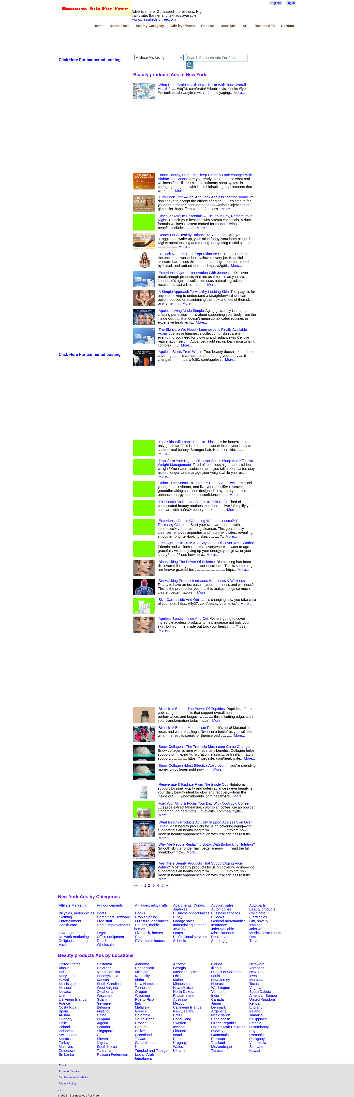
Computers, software (113, 917)
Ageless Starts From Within (180, 352)
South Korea (107, 1047)
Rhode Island (183, 995)
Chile (63, 1023)
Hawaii (64, 980)
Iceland (179, 1027)
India (215, 995)
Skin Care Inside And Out (179, 600)
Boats (101, 913)
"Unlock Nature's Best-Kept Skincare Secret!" (195, 254)
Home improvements (113, 925)
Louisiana (219, 976)
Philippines (258, 1019)
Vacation (66, 945)
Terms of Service (69, 1071)
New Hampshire (148, 984)
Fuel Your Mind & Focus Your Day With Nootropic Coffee (204, 803)
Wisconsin (105, 995)
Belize (140, 1031)
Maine (178, 980)
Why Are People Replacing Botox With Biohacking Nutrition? (207, 844)
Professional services (190, 937)
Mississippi (67, 984)
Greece (141, 1011)
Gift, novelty (258, 921)
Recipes (255, 937)
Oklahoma (105, 992)
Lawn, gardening (72, 933)
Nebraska (219, 984)
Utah (62, 995)
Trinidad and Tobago (151, 1051)
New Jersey (220, 980)
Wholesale (105, 945)
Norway (217, 1031)
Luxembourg (259, 1027)
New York (257, 972)
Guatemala (220, 1035)
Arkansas (256, 968)
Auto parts (257, 905)
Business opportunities (191, 913)
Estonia (255, 1023)
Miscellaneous (222, 933)
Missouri (65, 988)
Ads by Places (182, 26)
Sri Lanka (66, 1054)
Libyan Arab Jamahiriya (144, 1056)
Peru (177, 1039)
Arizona (179, 964)
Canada (217, 999)
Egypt (253, 1031)
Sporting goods (223, 941)
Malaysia (142, 1007)
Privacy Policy (67, 1083)
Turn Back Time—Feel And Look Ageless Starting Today (203, 197)
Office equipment (110, 937)
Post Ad (207, 26)
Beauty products (262, 909)
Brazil (177, 1015)
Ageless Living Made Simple (181, 311)
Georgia (179, 968)
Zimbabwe (67, 1051)
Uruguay (180, 1043)
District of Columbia (226, 972)
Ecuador (103, 1027)
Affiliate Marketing (73, 905)
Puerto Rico (144, 999)
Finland (103, 1011)
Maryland (66, 976)
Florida (216, 964)
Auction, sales (222, 905)
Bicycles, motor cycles (76, 913)
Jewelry (179, 929)
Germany (104, 1003)
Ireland (254, 1011)
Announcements (110, 905)
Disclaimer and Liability (73, 1077)
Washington (220, 988)
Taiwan (140, 1039)
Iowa (253, 976)
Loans (178, 933)
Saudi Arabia (145, 1043)
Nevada (65, 992)
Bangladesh (220, 1019)
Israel (177, 1035)
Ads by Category (149, 26)
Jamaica (256, 1015)
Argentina (219, 1011)
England (256, 1007)
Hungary (65, 1019)
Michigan (142, 972)
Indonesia (66, 1031)
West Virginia (107, 988)
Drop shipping (146, 917)
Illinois (216, 968)
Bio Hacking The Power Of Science (187, 562)
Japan (216, 1003)
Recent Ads (119, 26)
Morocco (66, 1039)
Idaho (139, 980)
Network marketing (74, 937)
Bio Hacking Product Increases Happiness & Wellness (202, 581)
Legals (102, 933)
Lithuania (180, 1031)
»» (172, 885)
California (104, 964)
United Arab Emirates (228, 1027)
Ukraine (179, 1051)
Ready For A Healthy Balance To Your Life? (193, 235)
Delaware (257, 964)
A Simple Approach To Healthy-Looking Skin (194, 292)
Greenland (143, 1035)
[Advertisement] (147, 41)
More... (239, 93)
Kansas (103, 980)
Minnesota (181, 984)
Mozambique (221, 1047)
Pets (138, 937)
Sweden (179, 1023)
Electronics (258, 917)
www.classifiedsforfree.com (154, 19)
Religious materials (74, 941)
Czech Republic (223, 1023)
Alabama (142, 964)
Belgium (103, 1007)
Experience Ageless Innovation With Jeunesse (196, 273)
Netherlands (221, 1015)
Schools (179, 941)
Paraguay (257, 1039)
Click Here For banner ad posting (90, 60)
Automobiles (221, 909)
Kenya (254, 1003)
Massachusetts (185, 972)
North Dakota (183, 992)
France (64, 1003)
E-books (217, 917)
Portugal (141, 1027)
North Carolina (108, 972)
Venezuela (257, 1043)
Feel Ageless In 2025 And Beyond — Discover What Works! (206, 543)
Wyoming (142, 995)
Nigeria (102, 1043)
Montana (256, 980)
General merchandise (228, 921)
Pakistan (218, 1039)
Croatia (141, 1023)
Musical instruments (265, 933)
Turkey (64, 1043)
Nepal (139, 1047)
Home (98, 26)
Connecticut (144, 968)
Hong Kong (182, 1019)
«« (136, 885)
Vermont (218, 992)
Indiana (65, 972)
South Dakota (260, 992)
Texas (254, 984)
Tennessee (143, 988)
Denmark (218, 1007)
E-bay (177, 917)
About (62, 1065)
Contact (287, 26)
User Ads (228, 26)
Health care (68, 925)
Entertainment (70, 921)
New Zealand (183, 1011)
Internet (255, 925)
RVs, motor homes (150, 941)
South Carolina (109, 984)
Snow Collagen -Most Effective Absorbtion (192, 765)
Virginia (255, 988)
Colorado (104, 968)
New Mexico (183, 988)
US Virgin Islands (72, 999)
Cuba (101, 1035)
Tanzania (104, 1051)
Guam (102, 999)
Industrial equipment (189, 925)
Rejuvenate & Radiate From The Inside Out (193, 784)
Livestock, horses (149, 933)
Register (275, 3)
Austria (64, 1015)
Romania (256, 1035)
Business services (225, 913)
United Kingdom (262, 999)
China (101, 1015)
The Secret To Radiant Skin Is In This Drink (193, 502)
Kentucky (142, 976)
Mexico (178, 1003)
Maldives (66, 1047)
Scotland (256, 1047)
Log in (290, 3)
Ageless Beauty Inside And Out (183, 619)
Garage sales (183, 921)
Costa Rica (67, 1007)
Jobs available (222, 929)
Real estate (220, 937)
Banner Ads (265, 26)
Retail (101, 941)
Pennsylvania (107, 976)
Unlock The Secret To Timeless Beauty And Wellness (201, 483)
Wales (178, 1047)
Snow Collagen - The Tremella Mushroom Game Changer (205, 747)
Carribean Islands (187, 1007)
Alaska (64, 968)
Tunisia (217, 1051)
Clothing (65, 917)
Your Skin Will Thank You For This (186, 442)
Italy (138, 1003)
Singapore (105, 1031)
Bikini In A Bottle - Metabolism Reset (187, 728)
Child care (257, 913)
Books (140, 913)
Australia (180, 999)
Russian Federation (112, 1054)
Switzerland (68, 1035)
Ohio (177, 976)
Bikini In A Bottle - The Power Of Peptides (192, 709)
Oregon (141, 992)
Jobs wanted (259, 929)
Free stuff (104, 921)
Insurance (219, 925)
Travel (254, 941)
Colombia (142, 1015)
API (245, 26)
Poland (64, 1027)
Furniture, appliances (152, 921)
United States (69, 964)
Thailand (218, 1043)
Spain (63, 1011)
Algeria (102, 1023)
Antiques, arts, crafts (151, 905)
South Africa (144, 1019)
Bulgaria (103, 1019)
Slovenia (104, 1039)
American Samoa (263, 995)
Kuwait (254, 1051)
